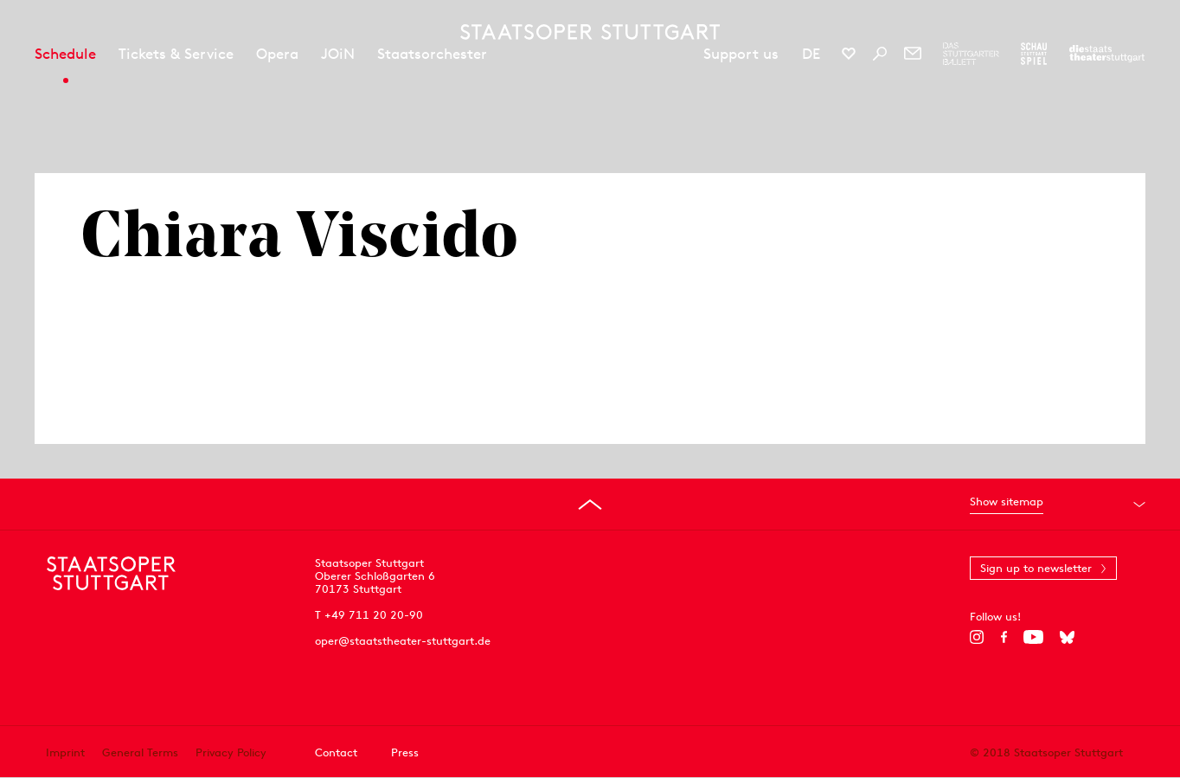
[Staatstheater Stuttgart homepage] (590, 32)
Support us (741, 53)
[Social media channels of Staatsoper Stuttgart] (849, 54)
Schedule (65, 53)
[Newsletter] (912, 54)
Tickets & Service (176, 53)
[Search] (880, 54)
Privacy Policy (231, 752)
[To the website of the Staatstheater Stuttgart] (1106, 54)
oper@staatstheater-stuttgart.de (403, 640)
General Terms (140, 752)
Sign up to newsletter (1036, 568)
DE (811, 53)
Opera (277, 53)
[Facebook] (1004, 637)
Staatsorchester (432, 53)
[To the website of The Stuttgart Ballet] (971, 54)
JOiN (338, 53)
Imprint (65, 752)
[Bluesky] (1067, 637)
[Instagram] (977, 637)
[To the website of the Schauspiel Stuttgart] (1034, 54)
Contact (336, 752)
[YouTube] (1033, 637)
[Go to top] (590, 504)
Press (405, 752)
